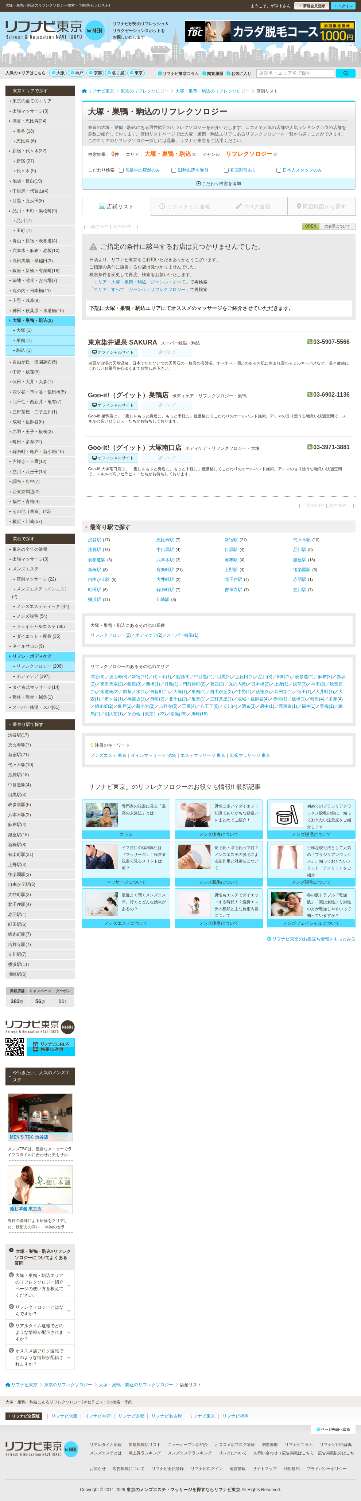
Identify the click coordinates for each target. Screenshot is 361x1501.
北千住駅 (233, 579)
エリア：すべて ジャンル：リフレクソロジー (140, 289)
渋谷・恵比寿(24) (27, 120)
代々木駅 (302, 539)
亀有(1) (198, 699)
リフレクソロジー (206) (38, 666)
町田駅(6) (17, 924)
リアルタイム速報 (106, 1444)
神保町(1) (159, 691)
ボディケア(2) (149, 635)
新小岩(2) (145, 706)
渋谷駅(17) (18, 735)
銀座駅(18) (18, 834)
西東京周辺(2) (24, 491)
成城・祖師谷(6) (26, 421)
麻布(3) (325, 676)
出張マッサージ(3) (28, 111)
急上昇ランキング (145, 1453)
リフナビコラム (299, 1444)
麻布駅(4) (17, 824)
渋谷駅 (94, 539)
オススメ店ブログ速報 (235, 1444)
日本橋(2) (260, 684)
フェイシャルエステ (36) (39, 626)
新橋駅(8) (17, 844)
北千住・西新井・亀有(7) (35, 401)
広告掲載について (129, 1468)
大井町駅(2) (19, 894)
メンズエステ (23, 568)
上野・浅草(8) (24, 300)
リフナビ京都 (131, 1416)
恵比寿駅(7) (19, 744)
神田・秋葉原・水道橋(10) (36, 310)
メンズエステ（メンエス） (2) (40, 592)
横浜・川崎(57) (25, 521)
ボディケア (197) (31, 676)
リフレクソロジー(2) (110, 635)
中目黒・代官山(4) (28, 190)
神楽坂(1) (136, 699)
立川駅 (299, 589)
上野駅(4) (17, 864)
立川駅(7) (17, 954)
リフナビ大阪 (64, 1416)
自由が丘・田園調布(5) (33, 362)
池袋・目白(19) (25, 181)
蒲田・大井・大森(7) (31, 381)
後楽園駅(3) (19, 874)
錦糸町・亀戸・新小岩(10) (36, 451)
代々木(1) (162, 676)
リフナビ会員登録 (168, 1468)
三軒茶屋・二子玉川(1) (33, 411)
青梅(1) (327, 706)
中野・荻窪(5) (24, 371)
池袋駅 (94, 549)
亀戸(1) (125, 706)
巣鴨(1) (198, 691)
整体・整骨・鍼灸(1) (31, 697)
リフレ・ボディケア (30, 656)
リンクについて (233, 1453)
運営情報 (238, 1468)
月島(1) (171, 684)
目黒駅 (231, 549)
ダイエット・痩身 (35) (37, 636)
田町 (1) (22, 230)
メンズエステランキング (190, 1453)
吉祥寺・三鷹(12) (28, 461)
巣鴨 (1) (22, 340)
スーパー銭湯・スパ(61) (34, 707)
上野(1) (281, 684)
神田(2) (318, 684)
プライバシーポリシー (327, 1468)
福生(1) (309, 706)
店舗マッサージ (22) (34, 579)
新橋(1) (153, 684)
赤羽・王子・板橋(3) (31, 431)
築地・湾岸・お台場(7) (33, 280)
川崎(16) (199, 713)
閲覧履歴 (212, 73)
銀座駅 (299, 559)
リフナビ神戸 (98, 1416)
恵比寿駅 (165, 539)
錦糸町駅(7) (19, 934)
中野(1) (244, 691)
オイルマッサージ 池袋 (153, 755)
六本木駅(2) (19, 814)
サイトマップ (265, 1468)
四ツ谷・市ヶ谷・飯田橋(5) (37, 391)
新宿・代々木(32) (27, 150)
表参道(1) (304, 676)
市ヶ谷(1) (114, 699)
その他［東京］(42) (30, 511)
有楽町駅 (165, 569)
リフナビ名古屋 (166, 1416)
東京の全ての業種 (28, 549)
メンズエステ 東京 (108, 755)
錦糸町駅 (165, 589)
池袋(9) (182, 676)
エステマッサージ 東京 (202, 755)
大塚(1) (180, 691)
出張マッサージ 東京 (250, 755)
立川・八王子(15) (28, 471)
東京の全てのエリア (30, 100)
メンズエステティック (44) (41, 606)
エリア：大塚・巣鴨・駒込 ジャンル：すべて (140, 281)
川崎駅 (163, 599)
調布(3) (249, 706)
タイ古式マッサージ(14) (34, 687)
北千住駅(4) (19, 904)
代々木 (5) (24, 170)
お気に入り (238, 73)
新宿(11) (140, 676)
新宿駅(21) (18, 754)
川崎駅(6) (17, 974)
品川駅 (299, 549)
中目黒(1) (203, 676)
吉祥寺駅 (233, 589)
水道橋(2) (109, 691)
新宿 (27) (23, 161)
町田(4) (317, 699)
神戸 (77, 73)
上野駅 (231, 569)
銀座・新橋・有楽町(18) (34, 270)
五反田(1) (244, 676)
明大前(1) (114, 713)
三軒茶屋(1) (221, 699)
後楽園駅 (302, 569)
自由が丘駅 (99, 579)
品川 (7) (22, 220)
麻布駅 (231, 559)
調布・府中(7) (24, 481)
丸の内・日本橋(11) (30, 290)
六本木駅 (165, 559)
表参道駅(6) (19, 804)
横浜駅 (94, 599)
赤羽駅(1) (17, 914)
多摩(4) (336, 699)
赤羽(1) (280, 699)
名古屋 (116, 73)
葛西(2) (217, 684)
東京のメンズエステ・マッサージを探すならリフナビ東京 (183, 1489)
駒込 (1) (22, 350)
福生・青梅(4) (24, 501)
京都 (95, 73)
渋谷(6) (97, 676)
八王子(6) (209, 706)
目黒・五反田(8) (26, 200)
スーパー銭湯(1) (182, 635)
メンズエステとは (106, 1453)
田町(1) (284, 676)
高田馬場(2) (111, 684)
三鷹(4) (189, 706)
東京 (136, 73)
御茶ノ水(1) (134, 691)
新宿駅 (231, 539)
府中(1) (267, 706)
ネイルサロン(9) (26, 646)
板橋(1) (299, 699)
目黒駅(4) (17, 794)
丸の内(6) (238, 684)
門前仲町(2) (194, 684)
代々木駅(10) (20, 764)
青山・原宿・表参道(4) (33, 240)
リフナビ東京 (202, 1416)
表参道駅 (96, 559)
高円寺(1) (283, 691)
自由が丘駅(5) (21, 884)
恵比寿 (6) (24, 141)
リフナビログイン (207, 1468)
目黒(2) (224, 676)
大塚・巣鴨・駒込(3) (30, 320)
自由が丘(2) (221, 691)
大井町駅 (165, 579)
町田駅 (94, 589)
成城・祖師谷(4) (253, 699)
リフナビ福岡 (235, 1416)
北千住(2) (178, 699)
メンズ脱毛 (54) (30, 616)
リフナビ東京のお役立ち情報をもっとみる (311, 939)
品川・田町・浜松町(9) (32, 210)
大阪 (58, 73)
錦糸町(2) (104, 706)
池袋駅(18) (18, 774)
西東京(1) (288, 706)
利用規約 (292, 1468)
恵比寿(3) (118, 676)
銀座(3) (134, 684)
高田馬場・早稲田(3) (31, 260)
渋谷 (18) (23, 131)
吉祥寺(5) (168, 706)
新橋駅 (94, 569)
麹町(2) (157, 699)
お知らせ (98, 1468)
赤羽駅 (299, 579)
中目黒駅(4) (19, 784)
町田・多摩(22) (25, 441)
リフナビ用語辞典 (336, 1444)
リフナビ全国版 (23, 1416)
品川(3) (265, 676)
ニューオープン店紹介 (188, 1444)
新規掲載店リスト (145, 1444)
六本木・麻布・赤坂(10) (34, 250)
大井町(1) (324, 691)
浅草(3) (300, 684)
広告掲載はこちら (298, 1453)
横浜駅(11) (18, 964)
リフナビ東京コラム (178, 73)
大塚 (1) (22, 330)
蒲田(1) (304, 691)
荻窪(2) (263, 691)
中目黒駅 (165, 549)
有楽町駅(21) (20, 854)
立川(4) (230, 706)
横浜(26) (178, 713)
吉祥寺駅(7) (19, 944)
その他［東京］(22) (146, 713)
